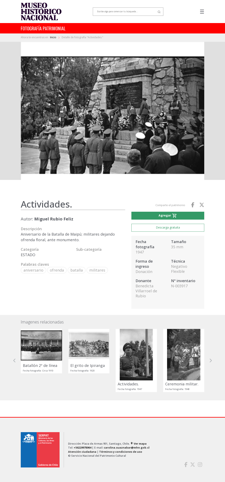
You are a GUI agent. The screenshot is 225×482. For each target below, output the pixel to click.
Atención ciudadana (82, 452)
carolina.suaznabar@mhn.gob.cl (126, 447)
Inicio (53, 37)
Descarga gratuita (168, 227)
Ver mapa (138, 443)
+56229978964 (82, 447)
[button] (14, 360)
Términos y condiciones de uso (120, 452)
